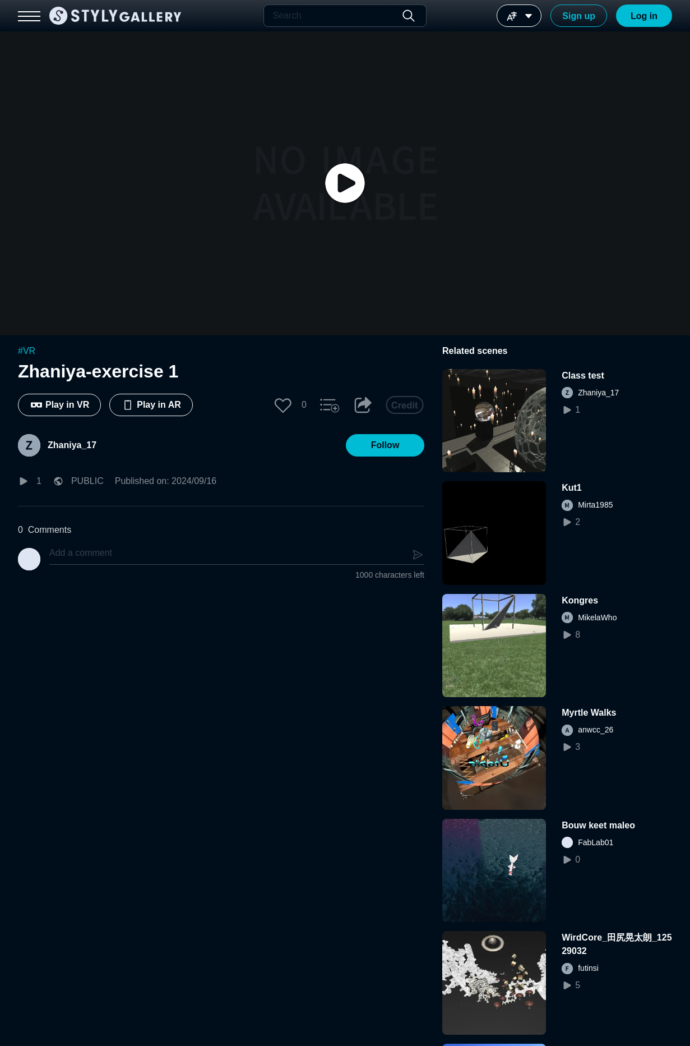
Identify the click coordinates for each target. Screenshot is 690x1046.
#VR (26, 351)
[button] (283, 405)
